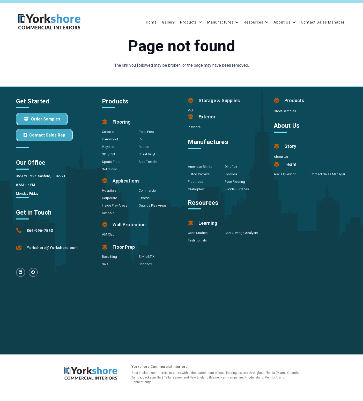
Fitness (144, 198)
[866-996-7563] (21, 230)
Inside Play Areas (114, 205)
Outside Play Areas (153, 205)
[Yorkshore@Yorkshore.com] (21, 247)
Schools (108, 213)
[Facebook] (33, 272)
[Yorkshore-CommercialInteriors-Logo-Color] (49, 22)
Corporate (109, 198)
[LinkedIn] (20, 272)
